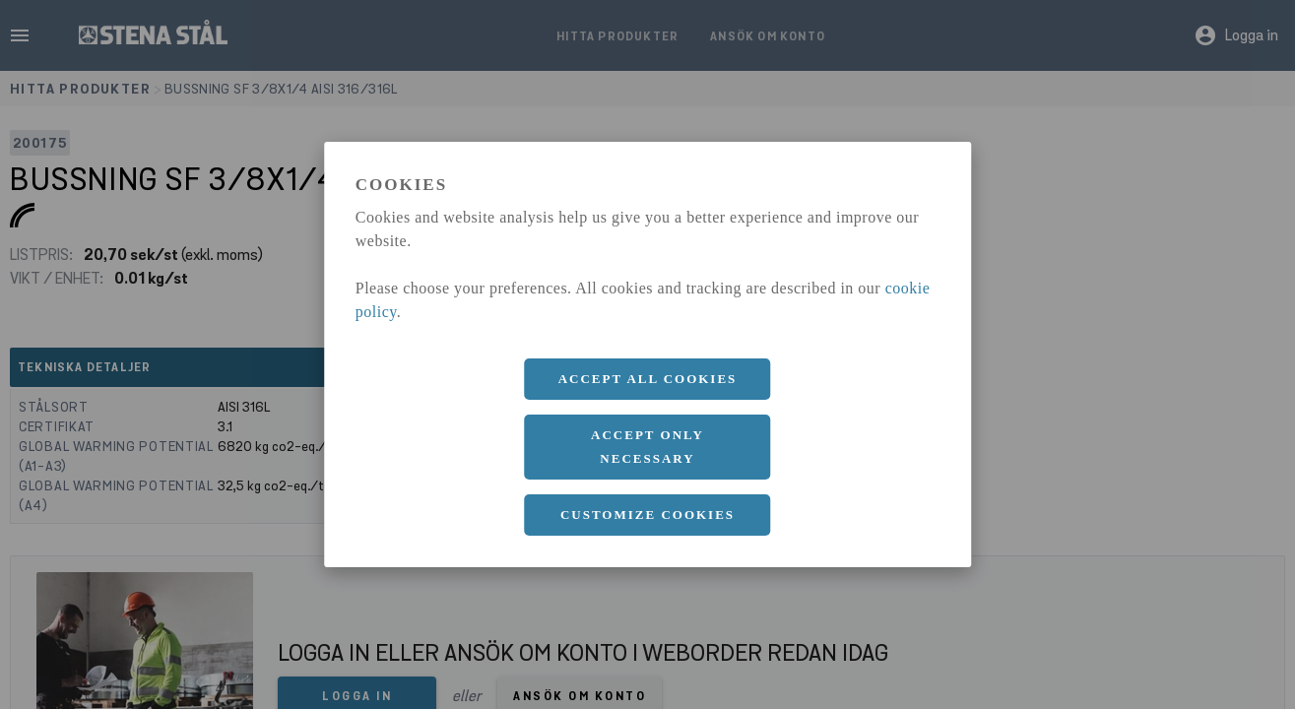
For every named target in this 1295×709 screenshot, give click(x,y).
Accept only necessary (647, 446)
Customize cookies (647, 514)
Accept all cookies (648, 378)
